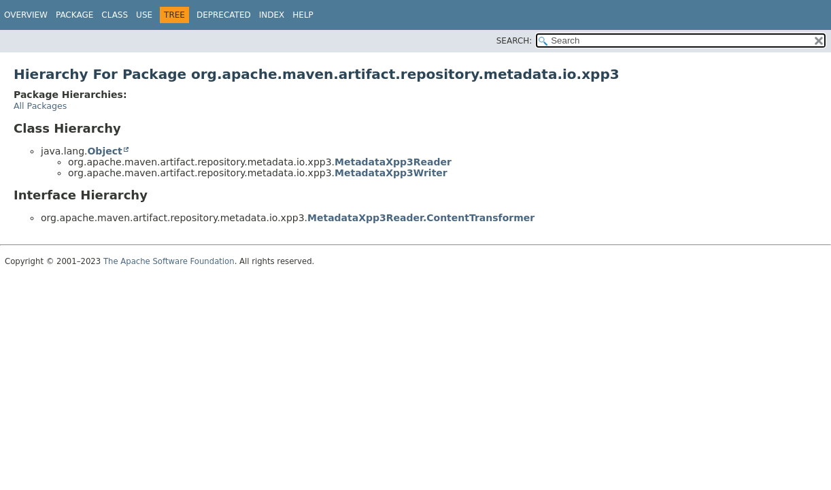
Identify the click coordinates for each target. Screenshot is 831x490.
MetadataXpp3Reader (393, 162)
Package (74, 15)
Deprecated (224, 15)
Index (272, 15)
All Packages (40, 106)
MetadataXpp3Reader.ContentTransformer (421, 217)
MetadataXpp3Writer (391, 172)
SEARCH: (514, 41)
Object (104, 151)
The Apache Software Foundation (169, 261)
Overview (26, 15)
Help (302, 15)
